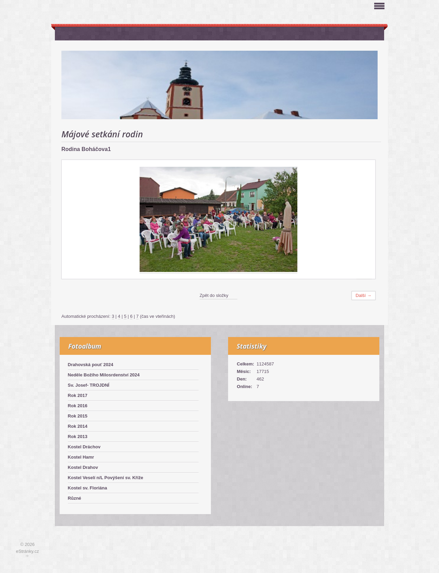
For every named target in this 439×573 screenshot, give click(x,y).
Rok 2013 (77, 436)
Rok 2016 (77, 405)
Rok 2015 (77, 416)
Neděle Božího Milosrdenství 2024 (104, 374)
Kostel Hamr (81, 457)
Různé (74, 498)
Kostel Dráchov (84, 446)
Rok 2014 (77, 426)
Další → (363, 295)
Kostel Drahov (83, 467)
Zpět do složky (214, 295)
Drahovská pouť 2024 (91, 364)
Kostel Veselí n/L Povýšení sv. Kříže (105, 477)
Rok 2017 (77, 395)
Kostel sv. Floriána (87, 487)
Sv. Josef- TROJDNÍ (88, 385)
